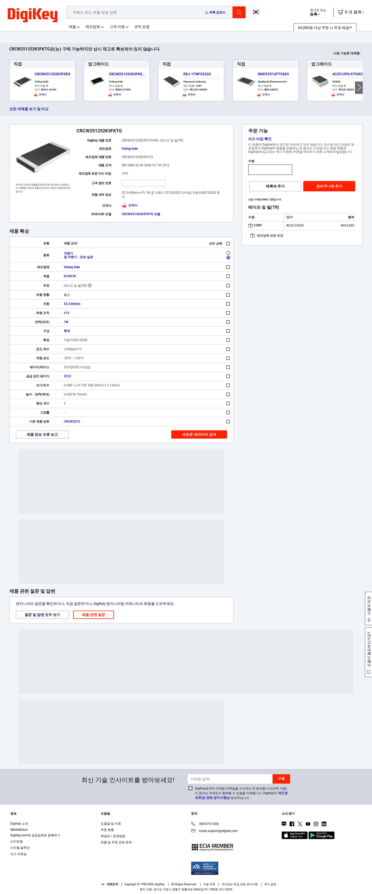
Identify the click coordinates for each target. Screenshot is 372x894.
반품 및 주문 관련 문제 (116, 842)
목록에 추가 (275, 186)
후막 (67, 331)
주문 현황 (107, 830)
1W (66, 322)
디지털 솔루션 (20, 848)
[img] (32, 15)
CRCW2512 (72, 421)
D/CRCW (70, 276)
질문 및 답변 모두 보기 (42, 615)
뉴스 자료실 (18, 854)
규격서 (129, 205)
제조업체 (93, 27)
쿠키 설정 (270, 884)
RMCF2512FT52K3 (273, 74)
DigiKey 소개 (19, 823)
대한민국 (109, 884)
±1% (66, 313)
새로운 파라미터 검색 (199, 434)
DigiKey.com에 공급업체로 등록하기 (35, 835)
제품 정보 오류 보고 (42, 434)
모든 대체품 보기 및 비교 (29, 109)
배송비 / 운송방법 (113, 836)
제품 (72, 27)
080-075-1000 (205, 824)
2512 (67, 376)
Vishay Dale (130, 149)
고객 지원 (117, 27)
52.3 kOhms (72, 304)
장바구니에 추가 (329, 186)
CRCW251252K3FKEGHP (129, 74)
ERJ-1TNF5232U (197, 74)
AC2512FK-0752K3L (348, 74)
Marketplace (18, 829)
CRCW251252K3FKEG (53, 74)
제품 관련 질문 (93, 615)
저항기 (68, 253)
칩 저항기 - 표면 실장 (78, 257)
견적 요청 (142, 27)
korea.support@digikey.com (214, 831)
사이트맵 (16, 841)
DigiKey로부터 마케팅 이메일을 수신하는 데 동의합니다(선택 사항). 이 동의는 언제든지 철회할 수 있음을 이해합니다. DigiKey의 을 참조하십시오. (241, 793)
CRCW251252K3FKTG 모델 (141, 214)
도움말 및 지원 (111, 823)
